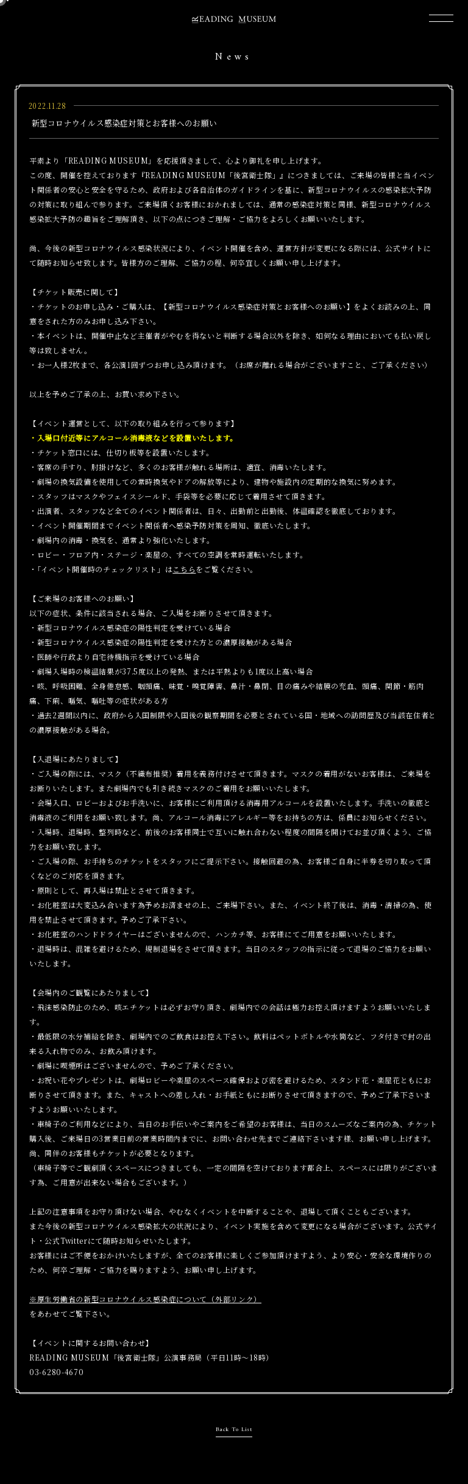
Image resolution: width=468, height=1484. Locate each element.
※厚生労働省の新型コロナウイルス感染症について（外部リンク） (145, 1299)
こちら (184, 569)
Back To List (234, 1429)
